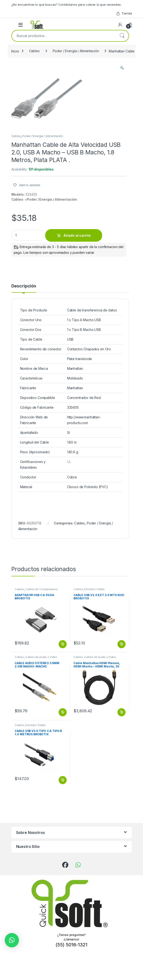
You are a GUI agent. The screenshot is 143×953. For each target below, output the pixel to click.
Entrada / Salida (94, 589)
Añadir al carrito (77, 235)
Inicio (15, 51)
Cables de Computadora (41, 589)
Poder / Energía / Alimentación (76, 51)
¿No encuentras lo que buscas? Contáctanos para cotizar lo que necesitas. (66, 4)
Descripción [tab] (23, 286)
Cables (34, 51)
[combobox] (63, 35)
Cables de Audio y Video (41, 657)
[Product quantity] (27, 235)
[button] (122, 68)
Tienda (124, 13)
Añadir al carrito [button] (63, 644)
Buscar (122, 35)
